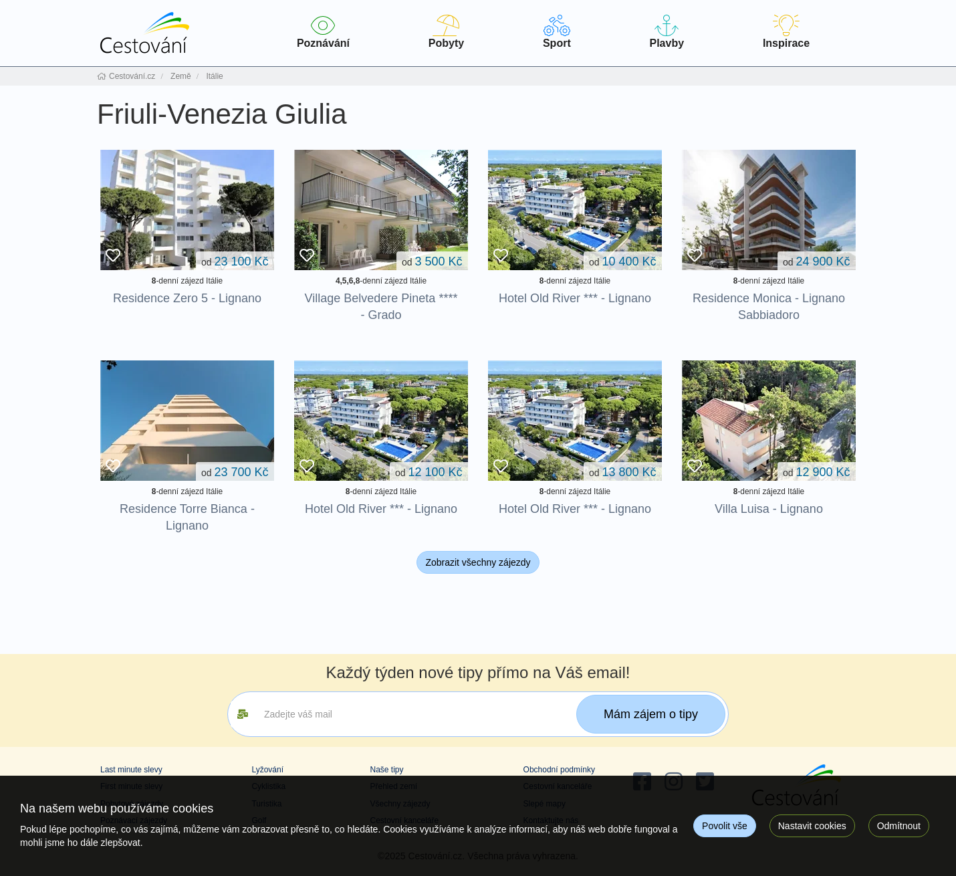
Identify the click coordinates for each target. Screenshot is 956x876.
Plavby (667, 32)
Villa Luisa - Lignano (769, 509)
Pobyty (446, 32)
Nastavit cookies (812, 825)
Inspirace (786, 32)
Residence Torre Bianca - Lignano (187, 517)
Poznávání (323, 32)
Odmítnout (899, 825)
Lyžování (267, 769)
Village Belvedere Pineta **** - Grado (381, 307)
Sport (557, 32)
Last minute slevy (131, 769)
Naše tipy (386, 769)
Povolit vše (724, 825)
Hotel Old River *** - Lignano (575, 298)
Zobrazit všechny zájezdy (477, 562)
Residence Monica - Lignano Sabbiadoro (769, 307)
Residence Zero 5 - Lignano (187, 298)
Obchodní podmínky (559, 769)
